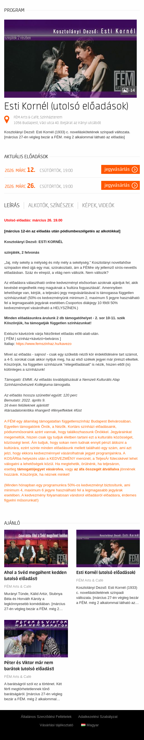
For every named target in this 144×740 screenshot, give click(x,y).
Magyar (90, 725)
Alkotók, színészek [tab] (51, 205)
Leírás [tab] (12, 205)
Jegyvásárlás (117, 169)
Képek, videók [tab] (98, 205)
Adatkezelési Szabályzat (98, 717)
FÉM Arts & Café (17, 586)
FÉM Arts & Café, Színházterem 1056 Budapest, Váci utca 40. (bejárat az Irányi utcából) (57, 120)
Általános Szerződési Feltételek (46, 717)
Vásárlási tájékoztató (56, 725)
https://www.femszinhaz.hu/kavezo (44, 344)
